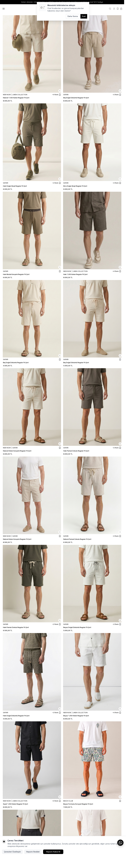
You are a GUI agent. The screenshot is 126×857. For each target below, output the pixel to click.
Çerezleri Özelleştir (12, 852)
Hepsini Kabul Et (53, 852)
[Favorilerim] (117, 9)
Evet (84, 16)
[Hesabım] (114, 9)
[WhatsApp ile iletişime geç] (120, 843)
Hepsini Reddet (33, 852)
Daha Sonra (73, 16)
